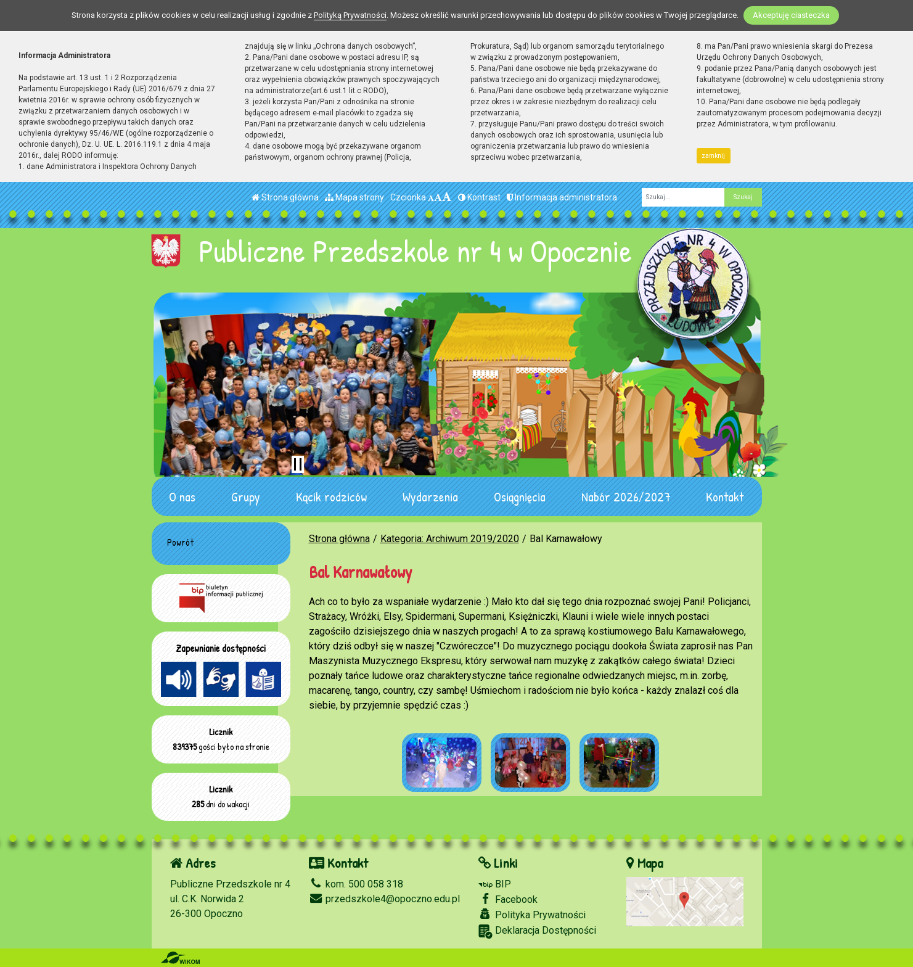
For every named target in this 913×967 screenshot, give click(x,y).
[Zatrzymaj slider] (297, 464)
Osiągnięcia (520, 496)
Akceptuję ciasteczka (791, 15)
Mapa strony (354, 197)
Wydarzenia (430, 496)
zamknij (713, 155)
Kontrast (479, 197)
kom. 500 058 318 (356, 884)
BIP (494, 884)
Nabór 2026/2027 (626, 496)
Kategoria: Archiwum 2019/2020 (449, 539)
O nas (182, 496)
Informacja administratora (562, 197)
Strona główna (285, 197)
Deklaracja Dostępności (537, 931)
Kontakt (724, 496)
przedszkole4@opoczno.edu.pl (384, 899)
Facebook (508, 899)
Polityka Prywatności (532, 914)
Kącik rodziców (331, 496)
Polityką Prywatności (350, 15)
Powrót (180, 542)
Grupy (245, 496)
